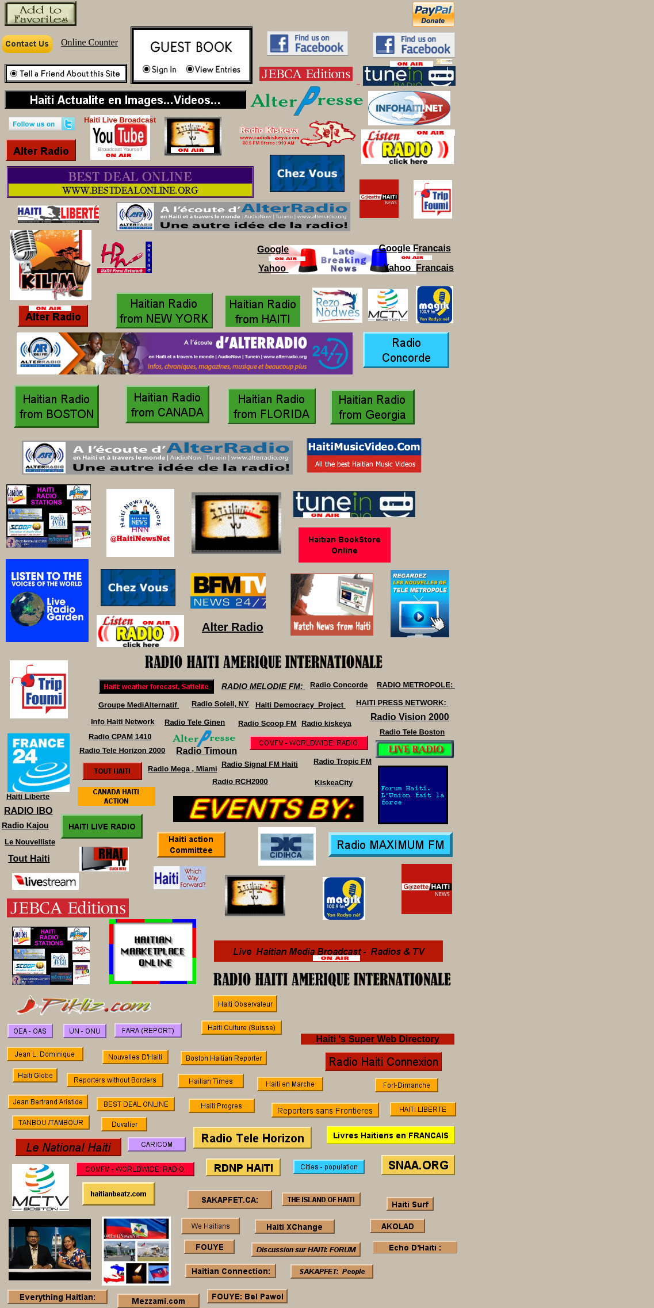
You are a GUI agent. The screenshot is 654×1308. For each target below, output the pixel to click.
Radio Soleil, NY (220, 703)
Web (386, 1039)
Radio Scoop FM (267, 723)
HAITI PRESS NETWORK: (402, 702)
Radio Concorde (339, 684)
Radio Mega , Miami (182, 768)
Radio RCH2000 (240, 781)
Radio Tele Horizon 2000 (122, 750)
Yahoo (273, 268)
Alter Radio (232, 627)
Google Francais (413, 248)
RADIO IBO (28, 811)
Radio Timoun (206, 751)
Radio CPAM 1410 (120, 736)
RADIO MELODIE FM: (263, 686)
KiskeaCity (334, 782)
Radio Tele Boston (412, 732)
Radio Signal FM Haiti (259, 764)
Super (361, 1039)
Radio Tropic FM (342, 761)
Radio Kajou (25, 825)
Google (273, 249)
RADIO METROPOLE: (416, 684)
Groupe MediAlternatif (138, 705)
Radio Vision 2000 (409, 717)
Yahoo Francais (417, 268)
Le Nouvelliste (30, 841)
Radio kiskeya (326, 723)
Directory (419, 1039)
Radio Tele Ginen (195, 722)
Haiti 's (332, 1039)
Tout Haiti (29, 858)
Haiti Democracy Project (300, 705)
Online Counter (89, 42)
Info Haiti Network (123, 721)
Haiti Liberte (27, 796)
